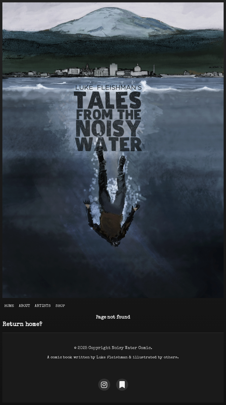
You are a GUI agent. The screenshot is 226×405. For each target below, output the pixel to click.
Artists (43, 306)
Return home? (22, 325)
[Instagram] (104, 385)
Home (9, 306)
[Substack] (122, 385)
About (24, 306)
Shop (60, 306)
